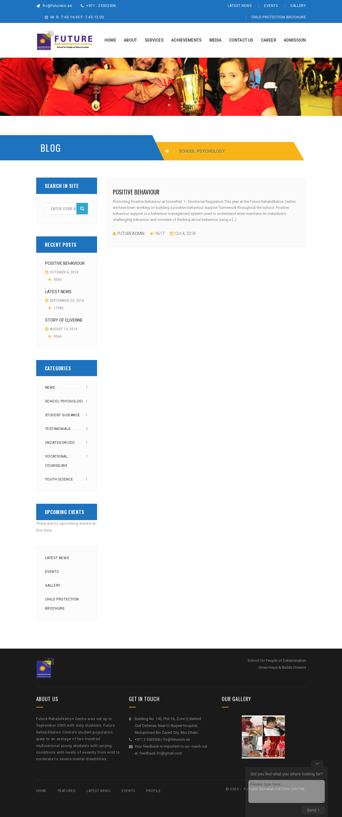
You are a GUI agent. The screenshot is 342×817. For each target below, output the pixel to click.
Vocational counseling (56, 461)
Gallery (298, 6)
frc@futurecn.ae (54, 5)
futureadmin (130, 233)
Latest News (240, 6)
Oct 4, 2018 (185, 233)
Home (41, 791)
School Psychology (64, 401)
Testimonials (58, 429)
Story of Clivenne (64, 320)
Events (271, 6)
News (50, 388)
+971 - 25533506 (98, 5)
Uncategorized (60, 443)
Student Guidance (62, 415)
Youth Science (59, 479)
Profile (153, 791)
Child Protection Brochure (278, 17)
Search (82, 208)
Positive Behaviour (65, 263)
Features (67, 791)
